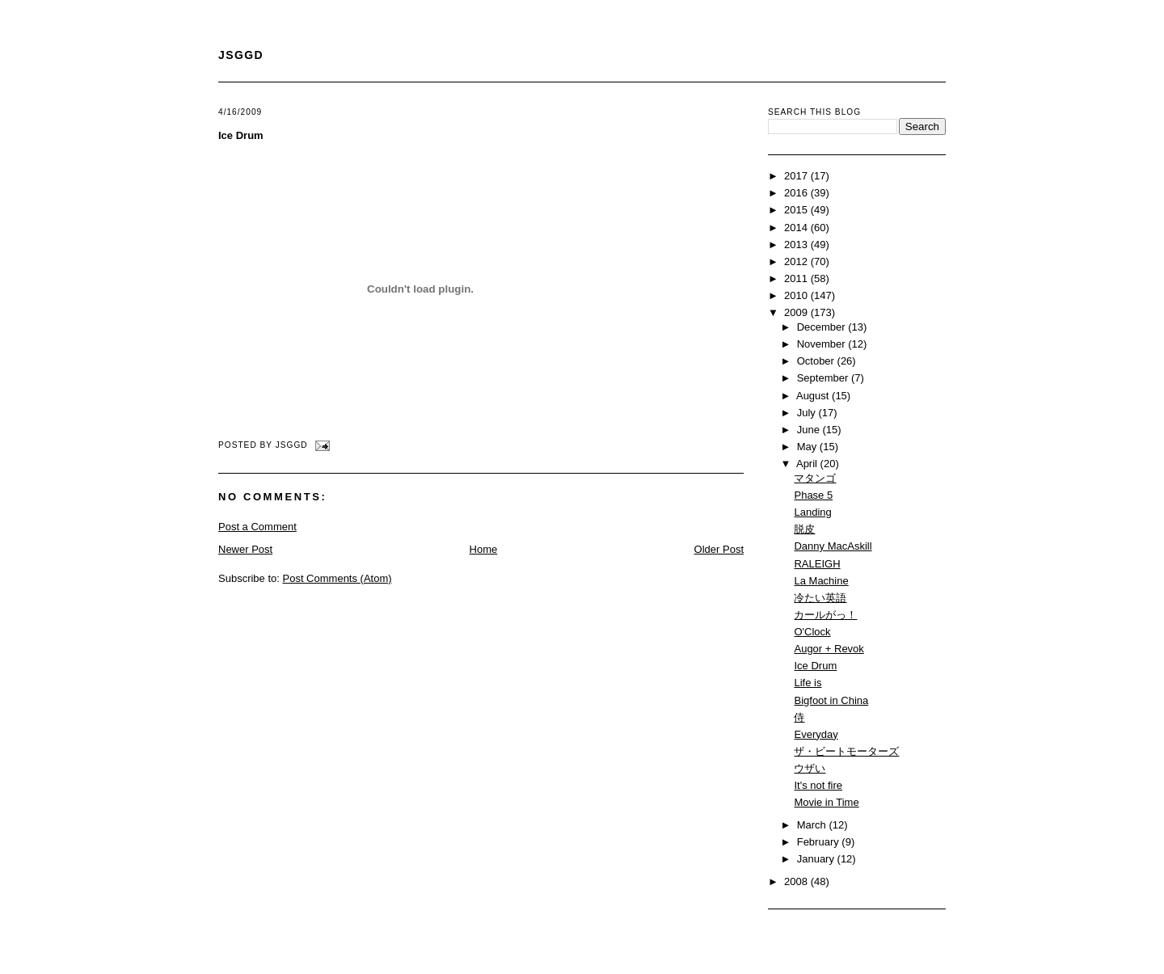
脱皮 (804, 529)
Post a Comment (257, 527)
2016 (797, 193)
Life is (807, 683)
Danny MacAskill (832, 546)
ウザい (809, 768)
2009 (797, 312)
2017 (797, 176)
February (819, 842)
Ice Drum (241, 135)
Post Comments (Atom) (337, 578)
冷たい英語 (820, 598)
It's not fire (818, 785)
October (817, 361)
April (808, 463)
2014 (797, 227)
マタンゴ (815, 478)
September (824, 378)
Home (484, 549)
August (814, 396)
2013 (797, 244)
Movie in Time (826, 802)
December (823, 327)
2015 (797, 210)
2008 (797, 881)
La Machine (821, 581)
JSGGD (241, 54)
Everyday (815, 734)
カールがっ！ (825, 615)
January (817, 859)
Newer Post (245, 549)
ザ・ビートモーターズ (846, 751)
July (808, 413)
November (823, 344)
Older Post (719, 549)
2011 (797, 278)
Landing (812, 512)
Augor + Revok (828, 649)
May (808, 447)
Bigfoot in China (831, 700)
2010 (797, 295)
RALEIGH (817, 564)
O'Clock (812, 632)
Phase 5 (813, 495)
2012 (797, 261)
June (810, 430)
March (813, 825)
